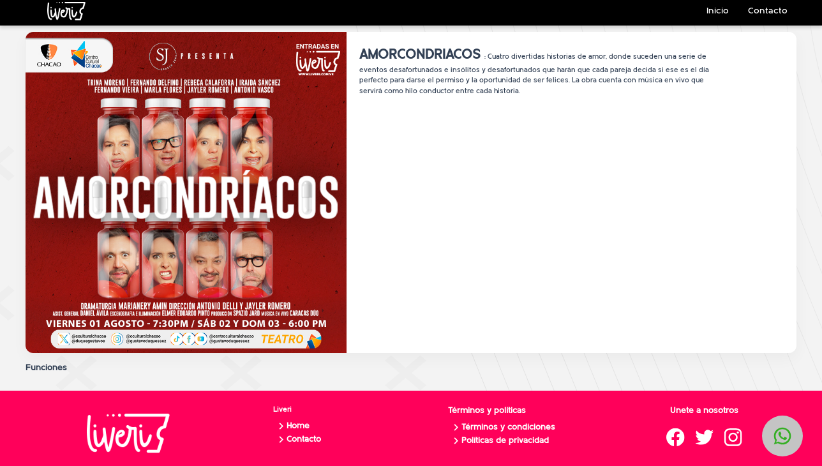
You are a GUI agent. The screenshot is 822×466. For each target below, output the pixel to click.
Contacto (297, 439)
